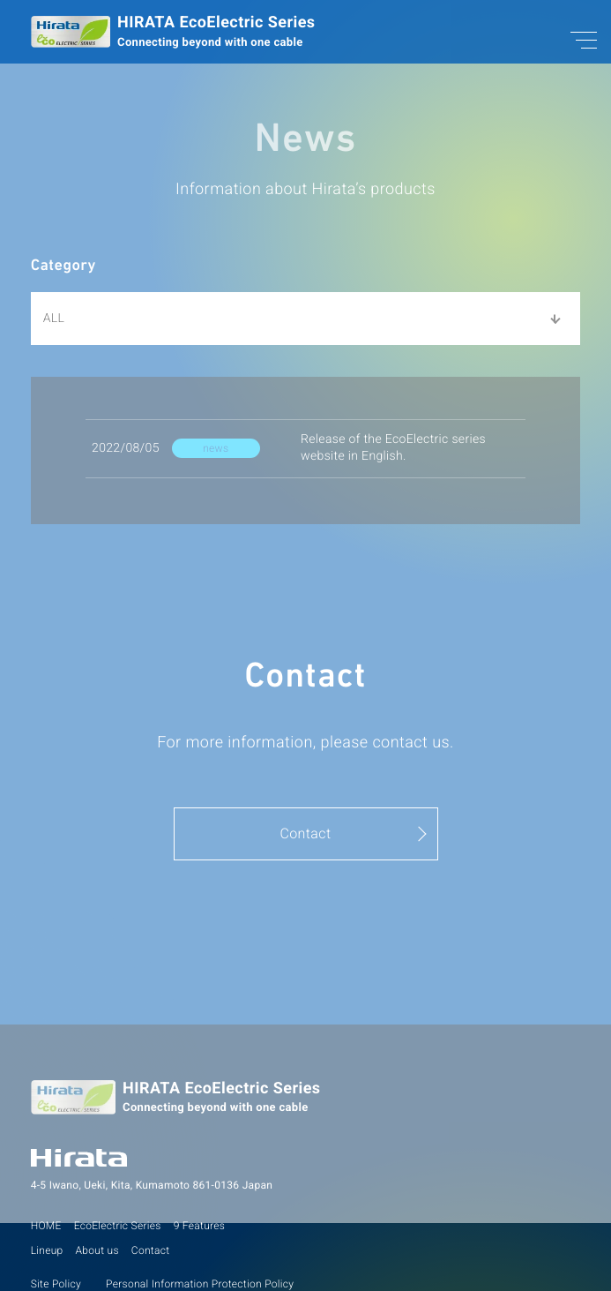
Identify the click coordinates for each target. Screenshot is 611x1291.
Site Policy (56, 1284)
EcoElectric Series (117, 1226)
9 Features (200, 1226)
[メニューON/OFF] (571, 39)
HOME (46, 1226)
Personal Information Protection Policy (200, 1284)
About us (97, 1250)
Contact (150, 1250)
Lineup (47, 1250)
